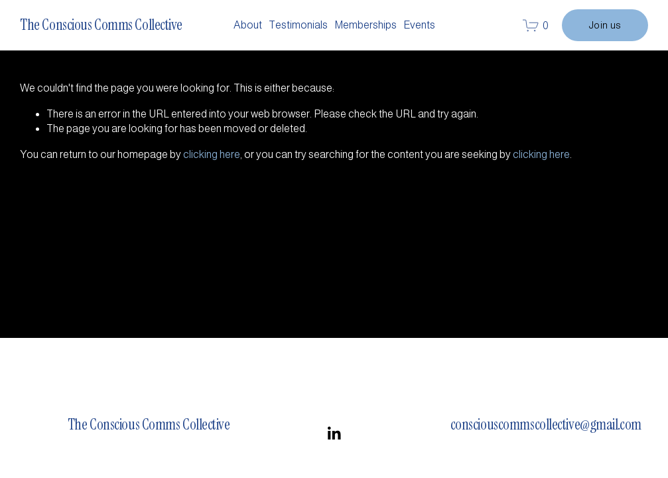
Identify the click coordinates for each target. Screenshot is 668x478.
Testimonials (298, 25)
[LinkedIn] (334, 433)
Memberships (365, 25)
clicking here (211, 154)
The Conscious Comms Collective (101, 25)
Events (419, 25)
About (248, 25)
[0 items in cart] (536, 25)
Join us (605, 25)
